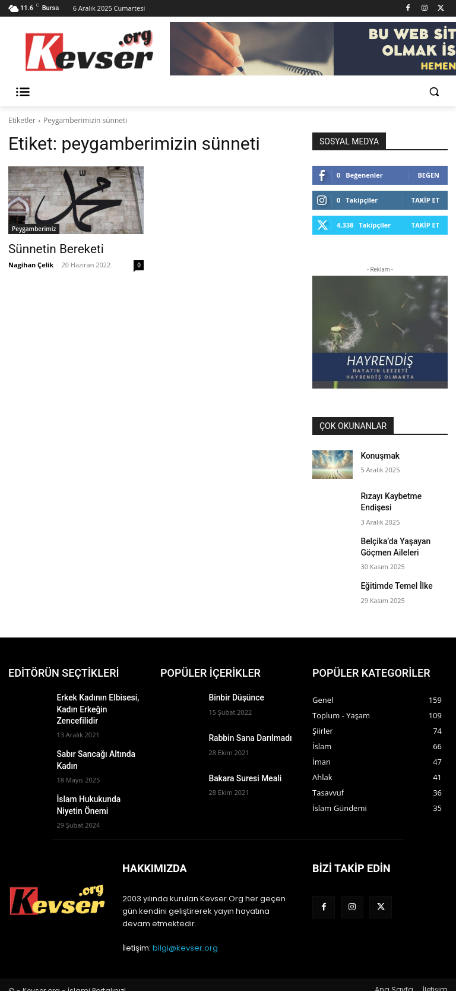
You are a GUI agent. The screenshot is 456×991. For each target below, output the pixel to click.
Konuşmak (377, 455)
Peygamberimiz (34, 229)
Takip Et (425, 199)
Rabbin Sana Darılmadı (244, 729)
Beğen (428, 175)
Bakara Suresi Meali (239, 770)
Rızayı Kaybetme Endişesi (401, 495)
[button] (434, 92)
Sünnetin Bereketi (47, 248)
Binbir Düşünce (232, 689)
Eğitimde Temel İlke (391, 577)
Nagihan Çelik (30, 262)
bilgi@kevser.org (185, 937)
